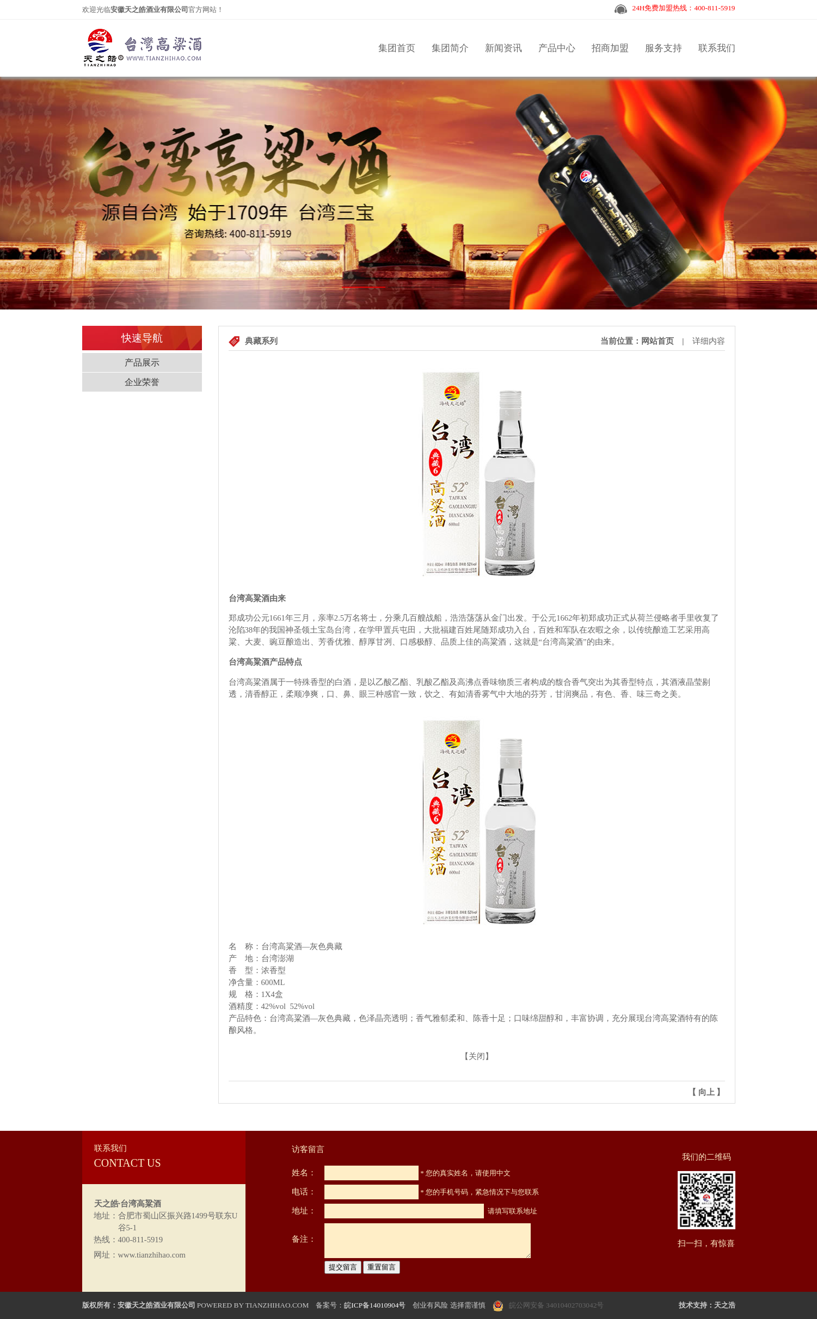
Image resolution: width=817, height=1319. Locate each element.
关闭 (477, 1056)
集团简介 (450, 48)
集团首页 (396, 48)
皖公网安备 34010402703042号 (556, 1305)
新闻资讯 (503, 48)
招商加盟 (610, 48)
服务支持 (663, 48)
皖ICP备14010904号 (375, 1305)
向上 (706, 1092)
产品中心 (556, 48)
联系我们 (716, 48)
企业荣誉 (142, 382)
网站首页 (657, 341)
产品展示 (142, 362)
